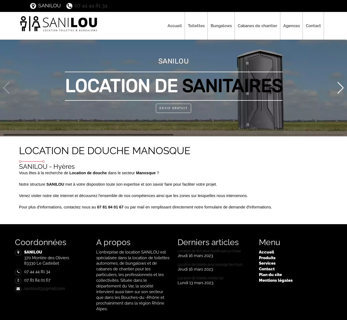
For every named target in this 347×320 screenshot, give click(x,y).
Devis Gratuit (173, 108)
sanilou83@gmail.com (44, 288)
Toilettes (196, 25)
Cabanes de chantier (257, 25)
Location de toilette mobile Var (201, 278)
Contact (313, 25)
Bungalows (221, 25)
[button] (340, 88)
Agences (291, 25)
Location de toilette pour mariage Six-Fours (210, 265)
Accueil (175, 25)
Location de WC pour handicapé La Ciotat (209, 251)
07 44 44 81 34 (86, 5)
